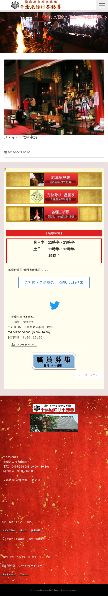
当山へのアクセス (24, 345)
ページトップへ (88, 375)
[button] (102, 5)
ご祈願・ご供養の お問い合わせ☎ (54, 282)
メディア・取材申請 (20, 137)
